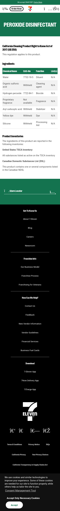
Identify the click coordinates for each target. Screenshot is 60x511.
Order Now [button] (16, 8)
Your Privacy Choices (40, 454)
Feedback (30, 315)
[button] (4, 9)
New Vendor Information (30, 324)
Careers (30, 237)
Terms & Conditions (14, 444)
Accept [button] (14, 505)
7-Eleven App (30, 371)
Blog (30, 228)
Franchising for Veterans (30, 285)
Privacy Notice (34, 444)
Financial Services (30, 341)
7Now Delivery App (30, 380)
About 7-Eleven (30, 219)
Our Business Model (30, 267)
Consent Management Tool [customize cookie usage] (20, 490)
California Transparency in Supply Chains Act (30, 464)
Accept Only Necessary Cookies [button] (23, 498)
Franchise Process (29, 276)
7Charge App (30, 389)
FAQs (48, 444)
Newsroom (30, 245)
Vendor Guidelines (30, 332)
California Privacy (19, 454)
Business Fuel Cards (30, 350)
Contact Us (30, 306)
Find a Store (38, 2)
